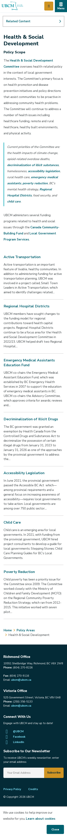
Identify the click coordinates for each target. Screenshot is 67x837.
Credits (33, 789)
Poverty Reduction (19, 571)
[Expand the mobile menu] (61, 6)
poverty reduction (35, 183)
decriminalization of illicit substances (33, 165)
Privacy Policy (12, 789)
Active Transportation (22, 257)
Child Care (12, 522)
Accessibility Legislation (24, 473)
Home (8, 630)
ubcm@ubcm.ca (21, 680)
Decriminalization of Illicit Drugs (31, 419)
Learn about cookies (40, 819)
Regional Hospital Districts (26, 306)
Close (55, 829)
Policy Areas (26, 630)
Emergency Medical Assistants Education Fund (29, 362)
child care (14, 201)
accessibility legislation (44, 171)
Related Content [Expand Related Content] (18, 21)
